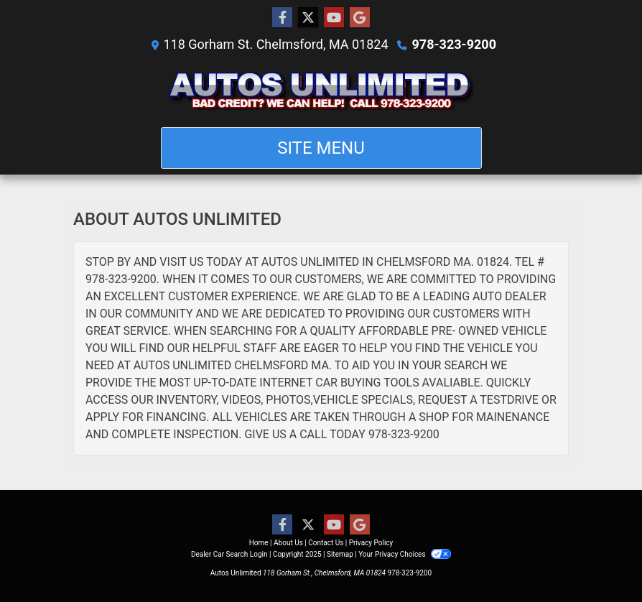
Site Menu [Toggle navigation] (321, 148)
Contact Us (325, 543)
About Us (288, 543)
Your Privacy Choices (404, 554)
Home (259, 543)
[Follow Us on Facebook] (282, 18)
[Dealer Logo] (321, 90)
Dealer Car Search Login (229, 554)
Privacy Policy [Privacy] (371, 543)
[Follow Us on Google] (360, 18)
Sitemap (340, 554)
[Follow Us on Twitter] (308, 18)
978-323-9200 (454, 44)
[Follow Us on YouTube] (334, 18)
